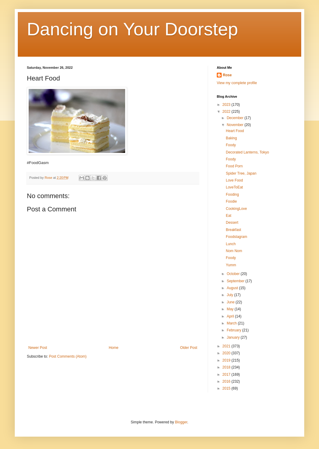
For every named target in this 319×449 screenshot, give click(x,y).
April (231, 316)
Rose (227, 75)
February (234, 330)
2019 (227, 360)
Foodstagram (236, 237)
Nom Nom (234, 251)
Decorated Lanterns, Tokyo (247, 152)
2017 (227, 374)
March (232, 323)
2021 (227, 346)
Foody (231, 145)
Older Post (188, 348)
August (233, 288)
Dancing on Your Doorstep (132, 29)
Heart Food (235, 131)
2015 (227, 388)
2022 (227, 111)
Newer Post (37, 348)
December (236, 118)
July (230, 295)
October (234, 274)
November (236, 125)
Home (113, 348)
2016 (227, 381)
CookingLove (236, 209)
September (236, 281)
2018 (227, 367)
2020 (227, 353)
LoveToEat (234, 187)
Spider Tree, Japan (241, 173)
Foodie (231, 201)
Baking (231, 138)
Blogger (181, 422)
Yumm (231, 265)
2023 (227, 105)
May (231, 309)
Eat (228, 215)
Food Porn (234, 166)
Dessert (232, 222)
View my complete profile (237, 83)
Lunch (231, 244)
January (234, 337)
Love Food (234, 180)
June (231, 302)
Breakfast (233, 230)
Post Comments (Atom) (68, 356)
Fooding (232, 194)
